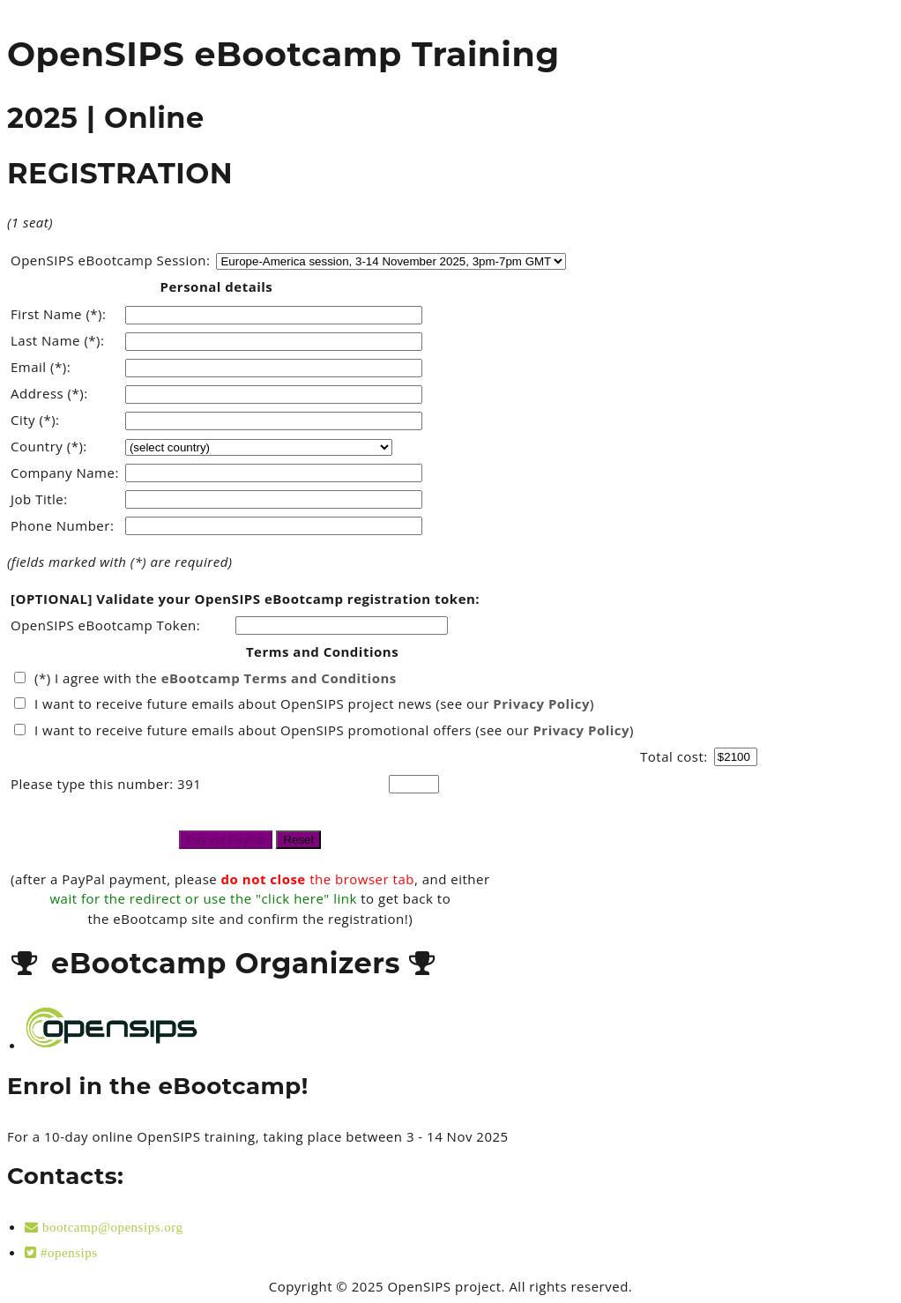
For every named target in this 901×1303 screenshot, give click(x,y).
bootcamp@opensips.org (111, 1226)
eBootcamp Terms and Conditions (279, 678)
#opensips (67, 1252)
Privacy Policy (541, 703)
